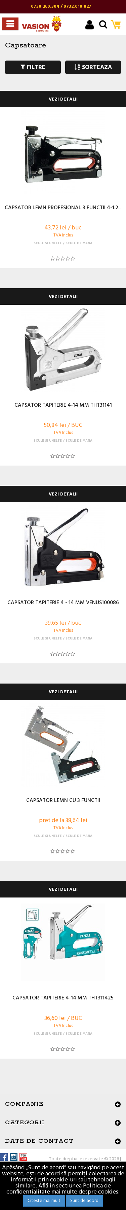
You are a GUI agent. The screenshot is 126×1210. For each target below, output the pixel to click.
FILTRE (32, 67)
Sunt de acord (84, 1201)
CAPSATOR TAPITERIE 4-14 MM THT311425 (63, 998)
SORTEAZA (93, 67)
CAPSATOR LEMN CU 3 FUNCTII (63, 801)
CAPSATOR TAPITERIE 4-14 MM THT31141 (63, 406)
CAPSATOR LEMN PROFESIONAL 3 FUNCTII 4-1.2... (63, 208)
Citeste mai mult (44, 1201)
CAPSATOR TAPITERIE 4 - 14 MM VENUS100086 (63, 603)
